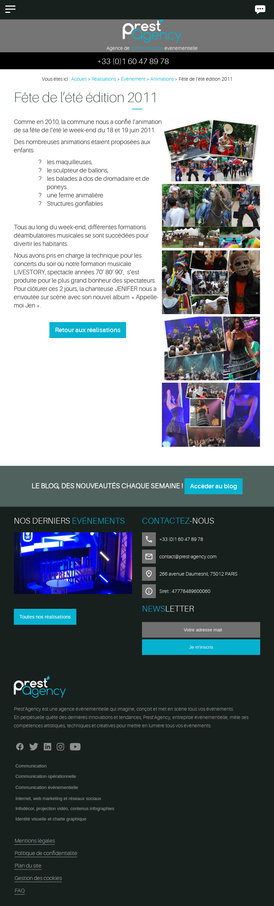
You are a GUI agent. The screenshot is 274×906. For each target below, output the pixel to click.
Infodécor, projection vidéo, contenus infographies (65, 808)
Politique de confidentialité (46, 853)
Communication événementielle (47, 787)
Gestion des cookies (38, 878)
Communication (31, 766)
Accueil (79, 79)
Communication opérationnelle (46, 776)
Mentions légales (35, 841)
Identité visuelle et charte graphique (51, 818)
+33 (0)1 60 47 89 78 (133, 61)
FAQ (20, 891)
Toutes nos (45, 617)
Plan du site (28, 866)
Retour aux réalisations (88, 330)
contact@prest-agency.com (188, 556)
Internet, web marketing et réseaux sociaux (58, 798)
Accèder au (213, 486)
